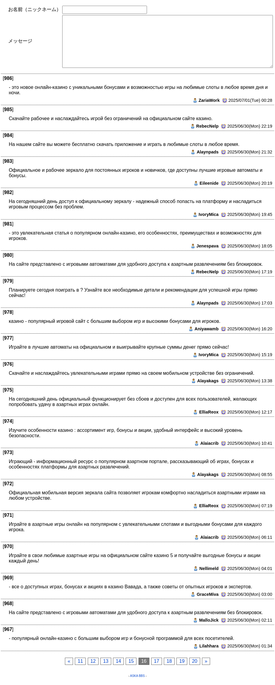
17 (156, 661)
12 (93, 661)
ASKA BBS (137, 675)
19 (182, 661)
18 (169, 661)
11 (80, 661)
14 (118, 661)
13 (105, 661)
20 (194, 661)
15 (131, 661)
